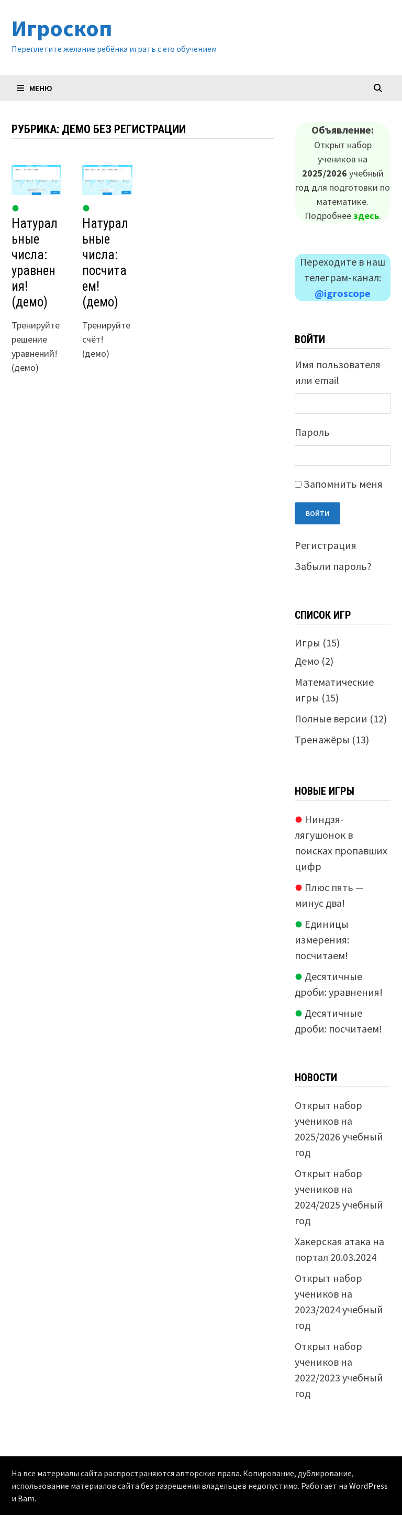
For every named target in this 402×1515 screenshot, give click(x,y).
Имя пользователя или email (338, 372)
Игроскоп (62, 28)
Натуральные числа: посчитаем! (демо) (105, 257)
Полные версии (331, 718)
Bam (26, 1498)
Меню (34, 88)
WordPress (368, 1485)
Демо (307, 660)
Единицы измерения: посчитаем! (322, 939)
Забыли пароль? (333, 566)
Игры (307, 642)
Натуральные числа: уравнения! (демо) (35, 257)
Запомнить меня (343, 483)
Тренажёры (322, 739)
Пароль (312, 431)
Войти (317, 513)
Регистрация (325, 545)
